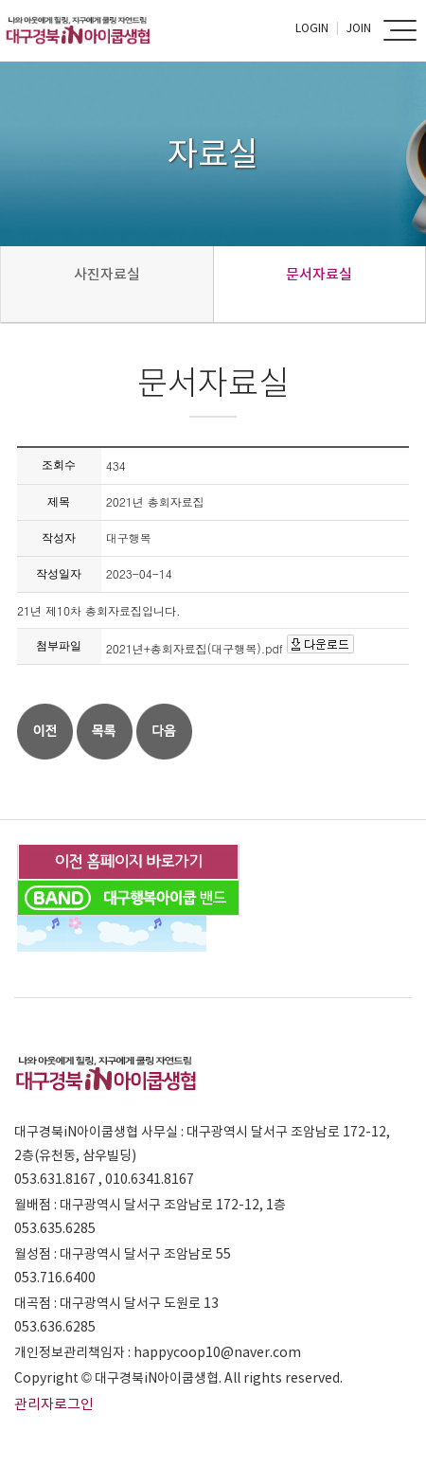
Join (358, 28)
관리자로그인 (54, 1404)
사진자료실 (107, 274)
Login (311, 28)
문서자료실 (319, 274)
